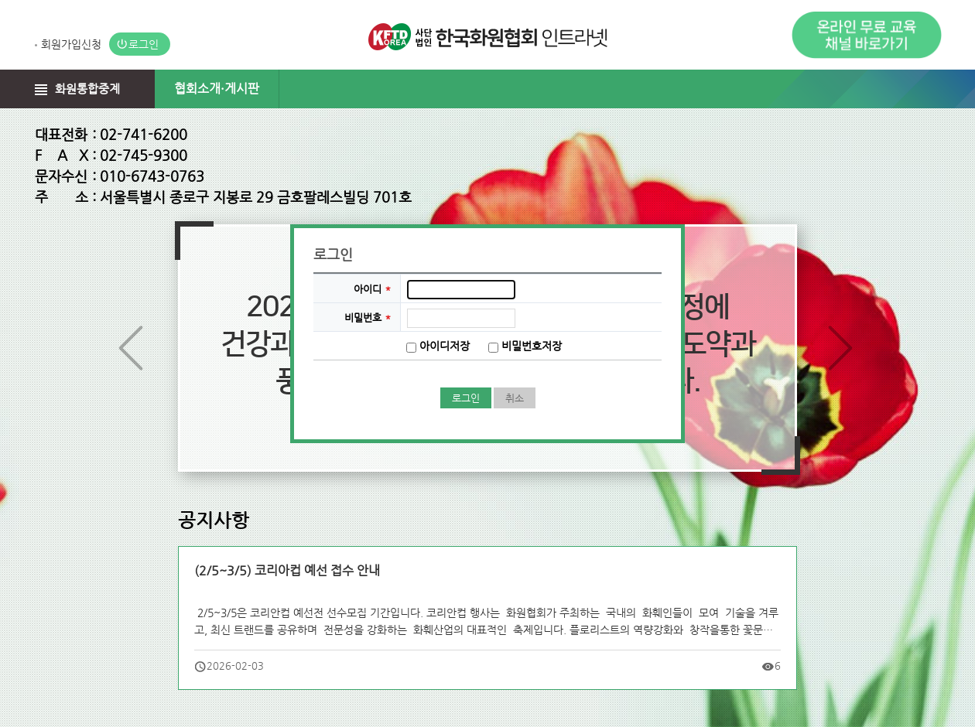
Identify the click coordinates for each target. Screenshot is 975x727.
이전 (132, 351)
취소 (514, 398)
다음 (842, 351)
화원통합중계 (87, 88)
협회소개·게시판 (216, 88)
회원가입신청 (71, 44)
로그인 (143, 44)
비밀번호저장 (531, 346)
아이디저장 (444, 346)
